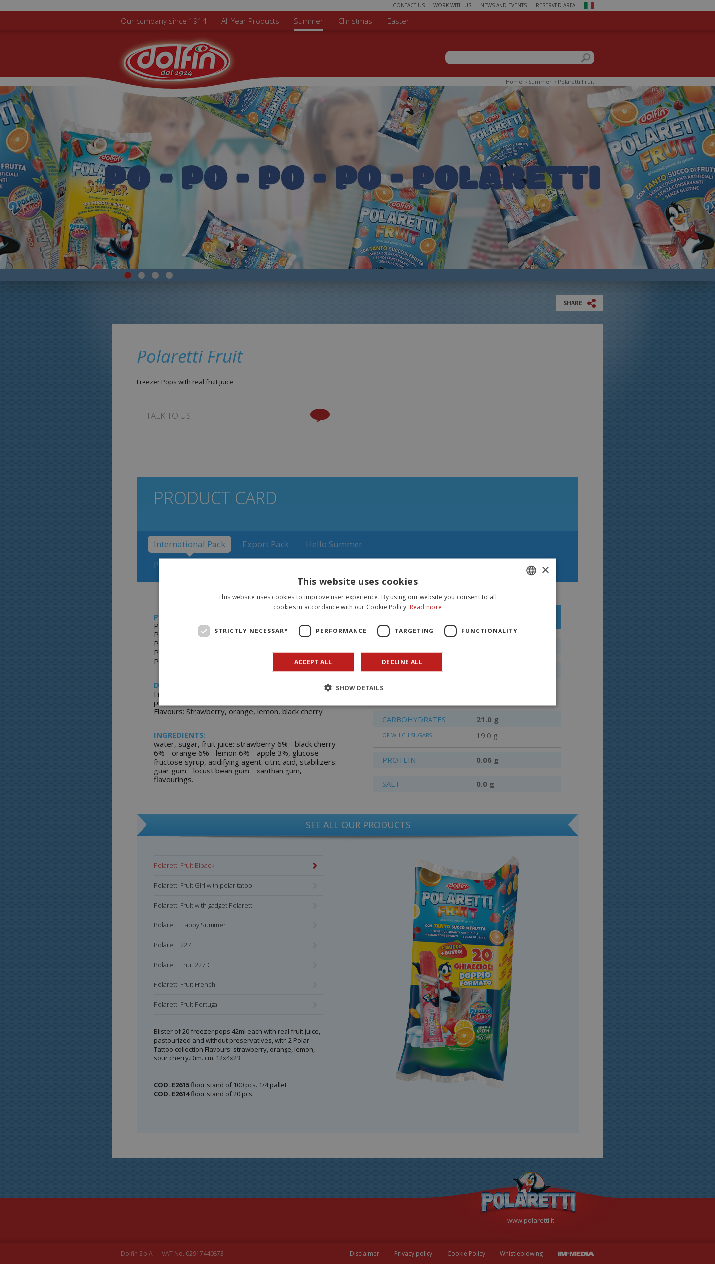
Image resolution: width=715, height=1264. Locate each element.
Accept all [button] (313, 661)
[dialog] (357, 632)
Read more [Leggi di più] (426, 607)
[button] (357, 687)
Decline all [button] (402, 661)
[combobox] (531, 571)
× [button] (545, 570)
